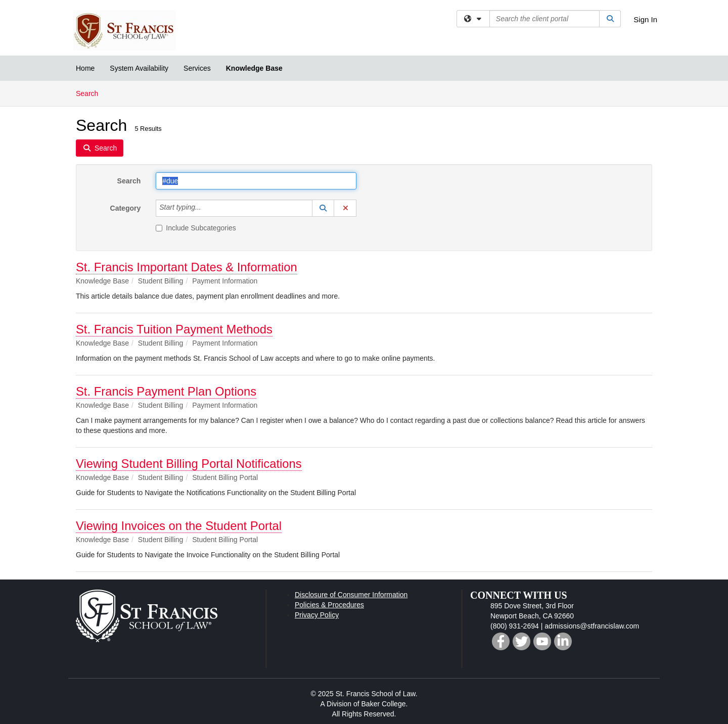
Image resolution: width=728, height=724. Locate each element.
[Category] (206, 208)
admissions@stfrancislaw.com (591, 626)
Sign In (645, 19)
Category (125, 208)
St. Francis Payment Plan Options (166, 391)
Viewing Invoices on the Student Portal (179, 526)
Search (91, 93)
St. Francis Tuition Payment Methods (174, 329)
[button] (323, 208)
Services (197, 68)
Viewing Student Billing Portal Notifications (189, 463)
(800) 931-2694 (514, 626)
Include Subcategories (196, 228)
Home (85, 68)
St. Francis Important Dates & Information (186, 267)
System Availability (139, 68)
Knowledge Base (254, 68)
